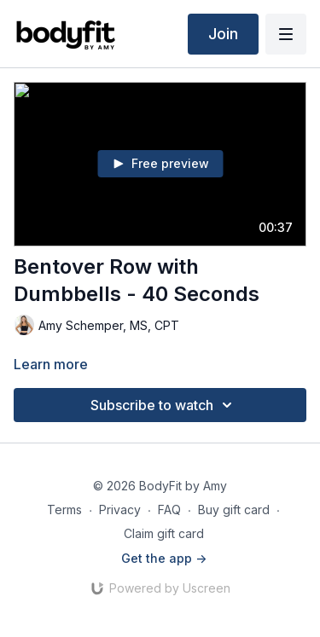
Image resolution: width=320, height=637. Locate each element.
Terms (64, 509)
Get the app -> (164, 558)
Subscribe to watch (163, 405)
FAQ (169, 509)
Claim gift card (164, 533)
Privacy (120, 509)
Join (223, 34)
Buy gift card (234, 509)
